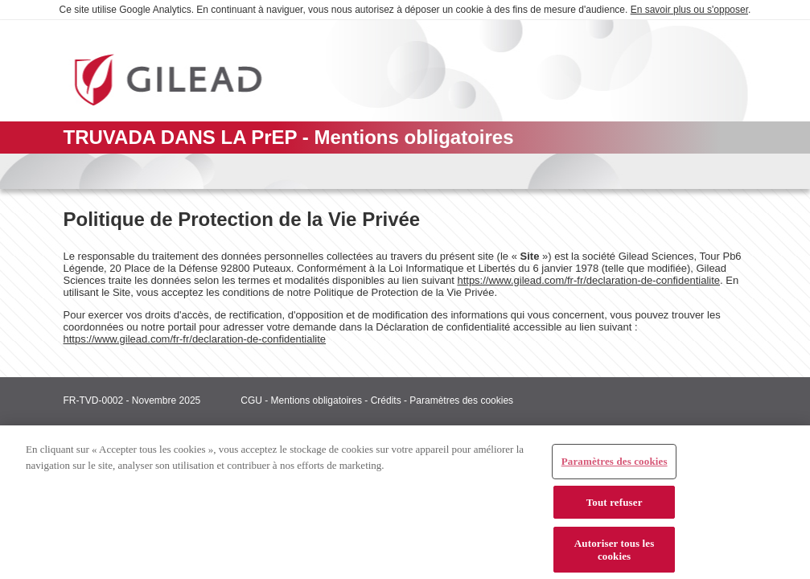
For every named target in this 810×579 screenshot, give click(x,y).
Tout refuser (614, 508)
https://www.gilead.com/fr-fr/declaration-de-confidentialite (588, 280)
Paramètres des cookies (461, 400)
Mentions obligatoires (316, 400)
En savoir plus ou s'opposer (689, 9)
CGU (251, 400)
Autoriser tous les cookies (614, 556)
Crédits (386, 400)
